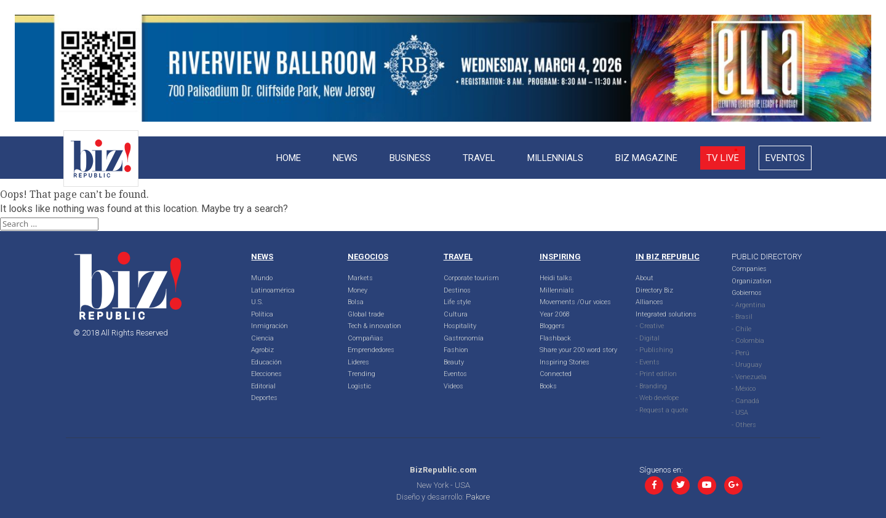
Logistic (359, 386)
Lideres (358, 362)
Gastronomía (464, 338)
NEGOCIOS (368, 256)
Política (262, 314)
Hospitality (460, 326)
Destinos (457, 290)
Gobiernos (747, 293)
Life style (457, 302)
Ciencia (262, 338)
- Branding (651, 386)
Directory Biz (654, 290)
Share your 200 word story (578, 350)
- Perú (740, 353)
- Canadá (745, 401)
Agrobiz (262, 350)
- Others (744, 425)
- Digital (648, 338)
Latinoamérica (273, 290)
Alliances (649, 302)
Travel (479, 157)
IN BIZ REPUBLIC (668, 256)
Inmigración (269, 326)
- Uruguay (747, 365)
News (345, 157)
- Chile (741, 329)
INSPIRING (560, 256)
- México (744, 389)
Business (410, 157)
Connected (556, 374)
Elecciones (266, 374)
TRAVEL (458, 256)
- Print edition (656, 374)
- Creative (650, 326)
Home (288, 157)
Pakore (478, 496)
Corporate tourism (471, 278)
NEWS (262, 256)
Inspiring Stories (564, 362)
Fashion (456, 350)
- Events (648, 362)
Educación (266, 362)
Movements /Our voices (575, 302)
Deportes (264, 398)
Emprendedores (371, 350)
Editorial (263, 386)
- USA (740, 413)
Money (357, 290)
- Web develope (657, 398)
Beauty (454, 362)
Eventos (785, 157)
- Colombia (748, 341)
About (644, 278)
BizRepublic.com (443, 469)
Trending (361, 374)
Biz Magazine (646, 157)
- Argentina (748, 305)
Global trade (366, 314)
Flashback (555, 338)
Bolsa (356, 302)
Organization (752, 281)
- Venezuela (749, 377)
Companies (749, 269)
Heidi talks (556, 278)
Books (548, 386)
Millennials (555, 157)
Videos (453, 386)
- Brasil (742, 317)
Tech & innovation (374, 326)
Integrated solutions (666, 314)
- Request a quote (662, 410)
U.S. (257, 302)
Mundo (262, 278)
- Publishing (654, 350)
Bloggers (552, 326)
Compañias (365, 338)
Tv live (722, 157)
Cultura (456, 314)
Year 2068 (555, 314)
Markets (360, 278)
